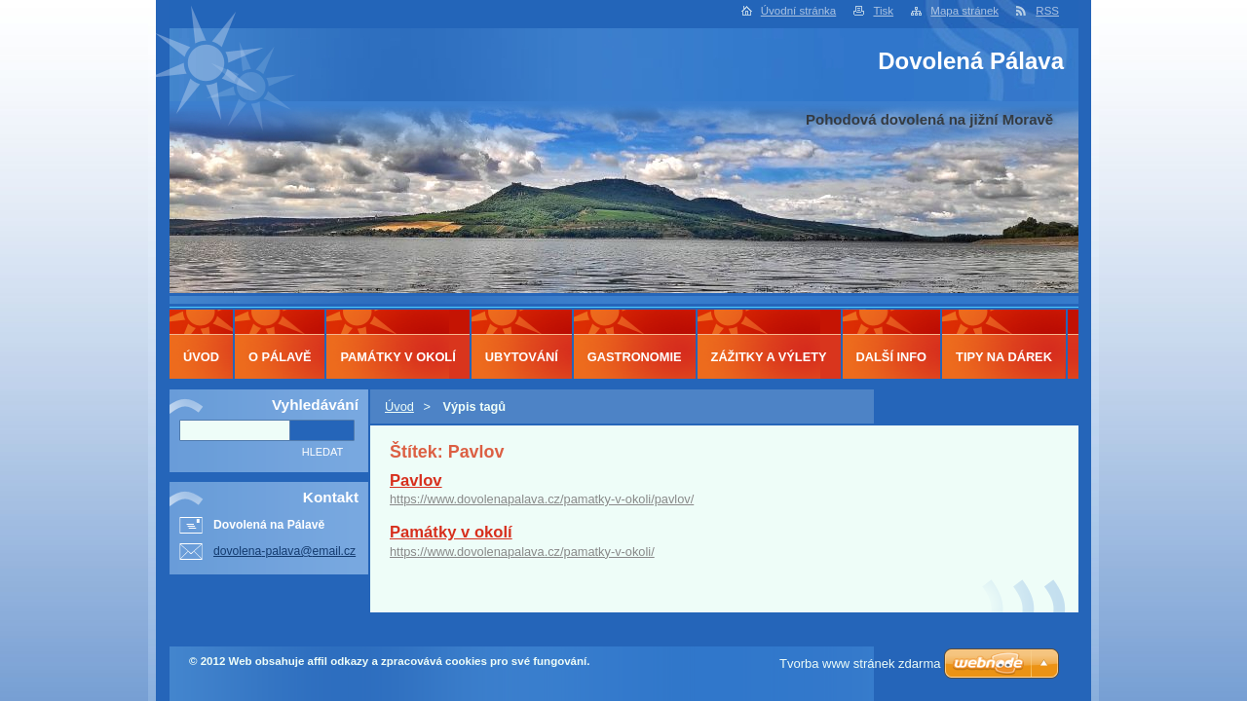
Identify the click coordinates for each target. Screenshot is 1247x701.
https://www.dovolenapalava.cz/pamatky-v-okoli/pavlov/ (542, 499)
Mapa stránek (964, 11)
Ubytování (521, 357)
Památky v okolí (451, 532)
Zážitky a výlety (769, 357)
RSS (1047, 11)
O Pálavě (279, 357)
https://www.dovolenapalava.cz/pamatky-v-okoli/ (522, 551)
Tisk (883, 11)
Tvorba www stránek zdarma (859, 663)
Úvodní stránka (798, 11)
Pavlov (416, 480)
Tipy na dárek (1004, 357)
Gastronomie (634, 357)
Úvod (399, 406)
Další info (891, 357)
